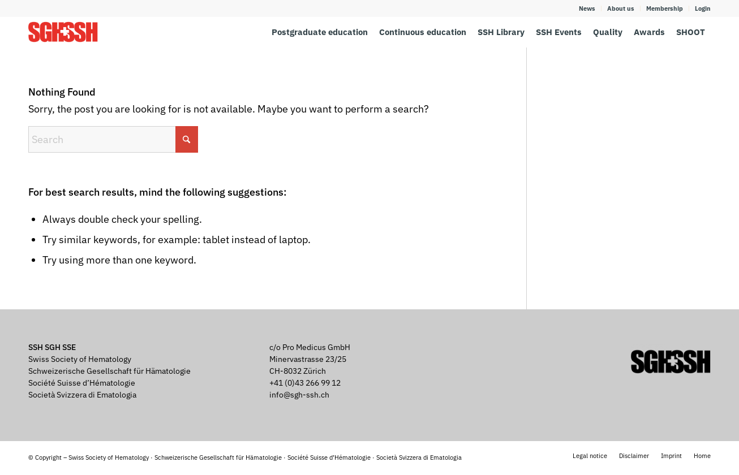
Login (703, 8)
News (587, 8)
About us (620, 8)
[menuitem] (587, 8)
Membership (664, 8)
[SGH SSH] (63, 32)
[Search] (113, 139)
